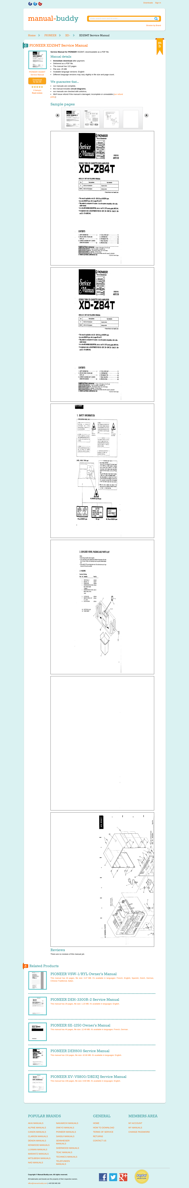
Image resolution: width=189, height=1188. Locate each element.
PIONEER (50, 35)
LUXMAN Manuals (37, 1149)
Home (32, 35)
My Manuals (135, 1127)
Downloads (148, 3)
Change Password (139, 1132)
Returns (98, 1136)
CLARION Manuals (38, 1136)
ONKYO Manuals (65, 1127)
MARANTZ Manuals (38, 1154)
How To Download (103, 1127)
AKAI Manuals (35, 1123)
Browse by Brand (153, 25)
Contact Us (99, 1140)
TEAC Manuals (64, 1152)
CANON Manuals (37, 1132)
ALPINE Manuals (37, 1127)
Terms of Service (103, 1132)
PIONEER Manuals (66, 1132)
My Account (135, 1123)
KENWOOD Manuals (38, 1145)
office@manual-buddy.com (37, 1183)
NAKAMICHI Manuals (67, 1123)
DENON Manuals (37, 1140)
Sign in (158, 3)
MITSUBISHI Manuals (39, 1158)
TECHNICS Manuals (66, 1157)
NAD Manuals (35, 1162)
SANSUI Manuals (65, 1136)
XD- (67, 35)
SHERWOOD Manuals (67, 1148)
